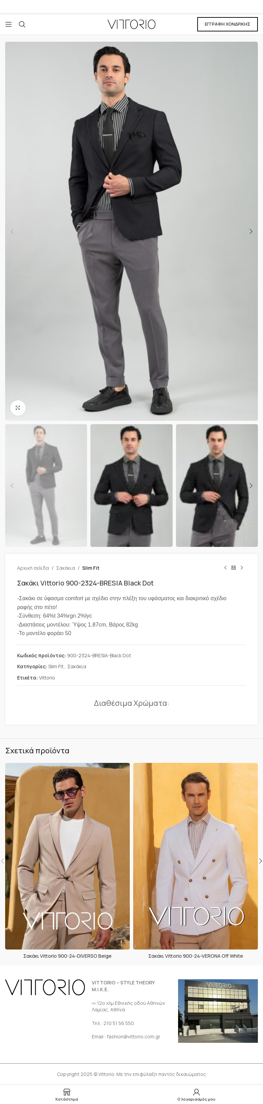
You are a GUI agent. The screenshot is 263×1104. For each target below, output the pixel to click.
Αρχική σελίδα (33, 568)
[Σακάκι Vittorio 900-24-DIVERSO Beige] (67, 856)
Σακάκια (65, 568)
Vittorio (47, 677)
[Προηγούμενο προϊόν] (225, 568)
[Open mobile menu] (8, 24)
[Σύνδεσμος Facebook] (123, 7)
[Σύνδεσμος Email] (131, 7)
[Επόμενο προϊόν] (242, 568)
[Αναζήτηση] (22, 24)
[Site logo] (131, 24)
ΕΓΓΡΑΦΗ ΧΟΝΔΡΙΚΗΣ (227, 24)
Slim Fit (90, 568)
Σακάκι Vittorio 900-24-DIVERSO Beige (67, 956)
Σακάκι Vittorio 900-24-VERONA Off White (195, 956)
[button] (12, 231)
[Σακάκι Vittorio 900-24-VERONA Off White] (195, 856)
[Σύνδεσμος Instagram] (140, 7)
